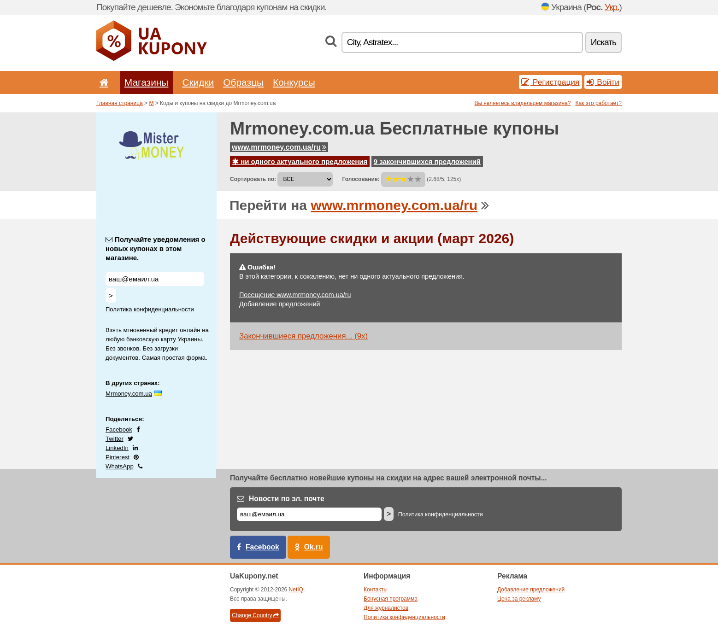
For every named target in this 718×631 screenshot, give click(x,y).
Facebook (119, 429)
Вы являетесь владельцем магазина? (522, 103)
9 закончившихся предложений (427, 161)
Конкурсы (294, 82)
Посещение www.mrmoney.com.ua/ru (295, 294)
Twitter (115, 438)
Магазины (146, 82)
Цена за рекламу (519, 599)
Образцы (243, 82)
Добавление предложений (279, 304)
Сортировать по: (253, 179)
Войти (603, 82)
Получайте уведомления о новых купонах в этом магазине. (156, 248)
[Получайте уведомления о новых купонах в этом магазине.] (155, 279)
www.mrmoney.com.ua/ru (279, 147)
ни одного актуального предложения (299, 161)
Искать (603, 42)
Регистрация (550, 82)
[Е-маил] (309, 514)
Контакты (376, 589)
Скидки (198, 82)
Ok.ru (313, 547)
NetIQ (296, 589)
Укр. (612, 7)
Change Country (255, 615)
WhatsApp (120, 466)
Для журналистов (386, 608)
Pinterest (117, 457)
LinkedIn (117, 447)
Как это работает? (598, 103)
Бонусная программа (391, 599)
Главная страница (119, 103)
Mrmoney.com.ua (129, 393)
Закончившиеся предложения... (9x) (303, 336)
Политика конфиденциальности (150, 309)
